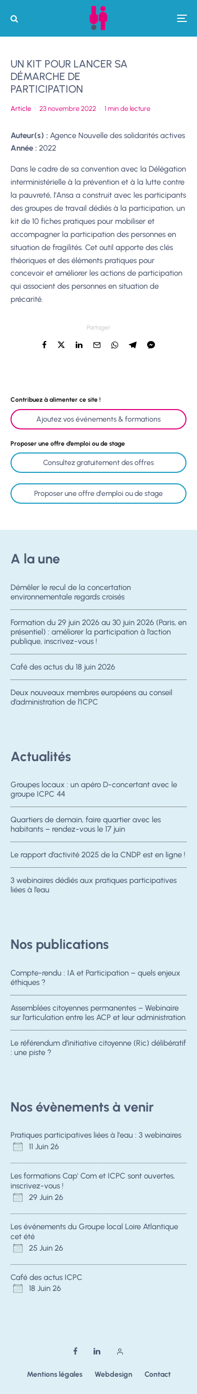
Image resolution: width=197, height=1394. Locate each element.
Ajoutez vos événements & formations (98, 419)
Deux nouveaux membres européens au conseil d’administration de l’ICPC (91, 700)
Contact (157, 1374)
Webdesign (113, 1374)
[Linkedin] (97, 1351)
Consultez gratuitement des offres (98, 462)
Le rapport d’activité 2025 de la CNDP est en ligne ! (98, 855)
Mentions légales (54, 1374)
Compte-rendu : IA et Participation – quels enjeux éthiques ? (95, 977)
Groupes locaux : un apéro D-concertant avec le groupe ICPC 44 (94, 789)
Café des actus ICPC (46, 1277)
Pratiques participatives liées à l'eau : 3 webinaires (96, 1135)
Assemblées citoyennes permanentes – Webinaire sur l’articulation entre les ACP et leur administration (98, 1012)
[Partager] (44, 345)
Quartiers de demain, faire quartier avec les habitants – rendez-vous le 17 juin (86, 824)
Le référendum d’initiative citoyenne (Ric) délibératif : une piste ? (98, 1048)
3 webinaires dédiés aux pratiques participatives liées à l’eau (94, 888)
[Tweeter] (61, 345)
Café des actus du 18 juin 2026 (63, 667)
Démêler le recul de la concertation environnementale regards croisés (71, 592)
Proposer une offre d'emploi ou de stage (98, 493)
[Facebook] (75, 1351)
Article (21, 108)
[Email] (97, 345)
